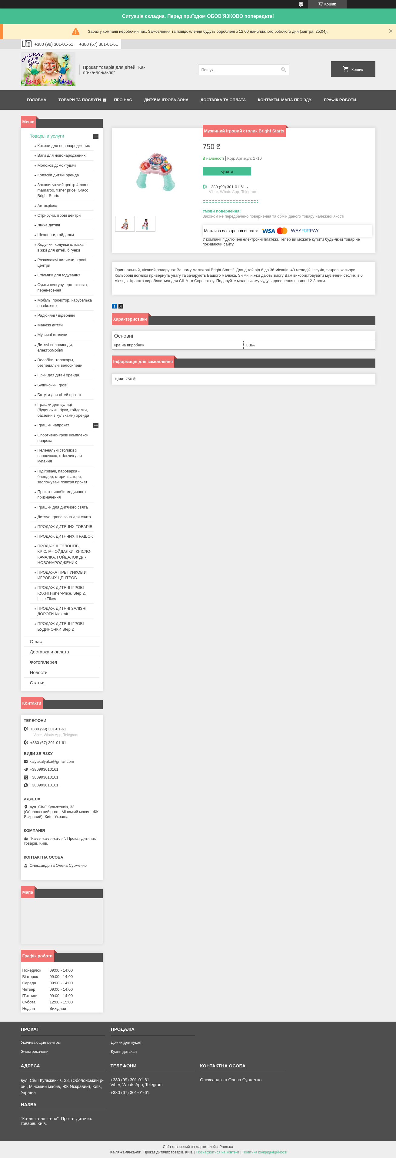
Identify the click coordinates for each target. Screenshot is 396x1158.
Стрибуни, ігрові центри (59, 215)
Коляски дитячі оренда (58, 175)
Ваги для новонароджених (62, 155)
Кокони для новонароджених (64, 145)
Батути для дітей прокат (60, 394)
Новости (39, 672)
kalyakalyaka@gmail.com (52, 761)
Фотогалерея (43, 662)
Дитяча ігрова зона (166, 100)
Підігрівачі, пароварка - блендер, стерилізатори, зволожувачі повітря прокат (63, 476)
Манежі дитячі (50, 325)
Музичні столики (52, 334)
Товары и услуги (47, 135)
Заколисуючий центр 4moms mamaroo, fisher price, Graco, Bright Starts (64, 190)
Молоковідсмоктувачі (57, 165)
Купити (227, 171)
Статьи (37, 682)
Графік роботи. (340, 100)
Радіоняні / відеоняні (56, 315)
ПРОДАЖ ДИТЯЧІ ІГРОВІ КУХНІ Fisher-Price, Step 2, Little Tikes (62, 593)
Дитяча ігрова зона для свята (64, 517)
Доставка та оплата (223, 100)
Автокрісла (47, 205)
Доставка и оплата (49, 651)
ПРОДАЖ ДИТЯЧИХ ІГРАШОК (65, 536)
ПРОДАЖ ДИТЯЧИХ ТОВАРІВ (65, 526)
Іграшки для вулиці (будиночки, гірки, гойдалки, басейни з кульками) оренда (63, 410)
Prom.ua (226, 1147)
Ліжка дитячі (49, 225)
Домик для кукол (126, 1042)
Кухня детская (124, 1051)
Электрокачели (34, 1051)
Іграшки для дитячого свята (63, 507)
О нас (36, 641)
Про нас (123, 100)
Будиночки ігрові (53, 385)
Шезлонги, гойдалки (56, 234)
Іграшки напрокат (53, 425)
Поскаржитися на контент (217, 1152)
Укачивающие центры (41, 1042)
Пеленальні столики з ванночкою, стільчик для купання (60, 455)
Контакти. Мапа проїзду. (285, 100)
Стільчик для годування (59, 275)
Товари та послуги (79, 100)
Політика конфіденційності (264, 1152)
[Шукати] (283, 70)
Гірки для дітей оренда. (59, 375)
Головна (36, 100)
